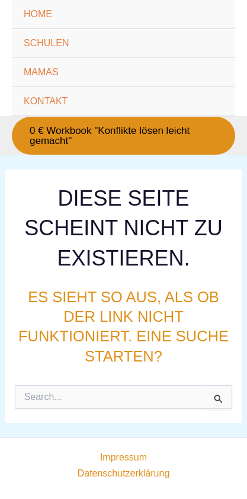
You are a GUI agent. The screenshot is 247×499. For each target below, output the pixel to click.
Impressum (123, 457)
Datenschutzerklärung (124, 473)
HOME (38, 14)
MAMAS (41, 72)
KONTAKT (46, 101)
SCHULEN (46, 43)
